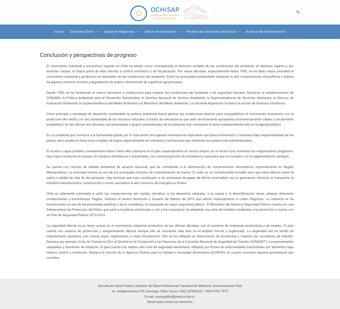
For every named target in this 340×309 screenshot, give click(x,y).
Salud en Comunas (162, 31)
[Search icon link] (298, 12)
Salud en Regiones (121, 31)
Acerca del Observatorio (266, 32)
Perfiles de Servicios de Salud (213, 31)
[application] (95, 31)
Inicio (59, 32)
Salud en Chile (84, 31)
